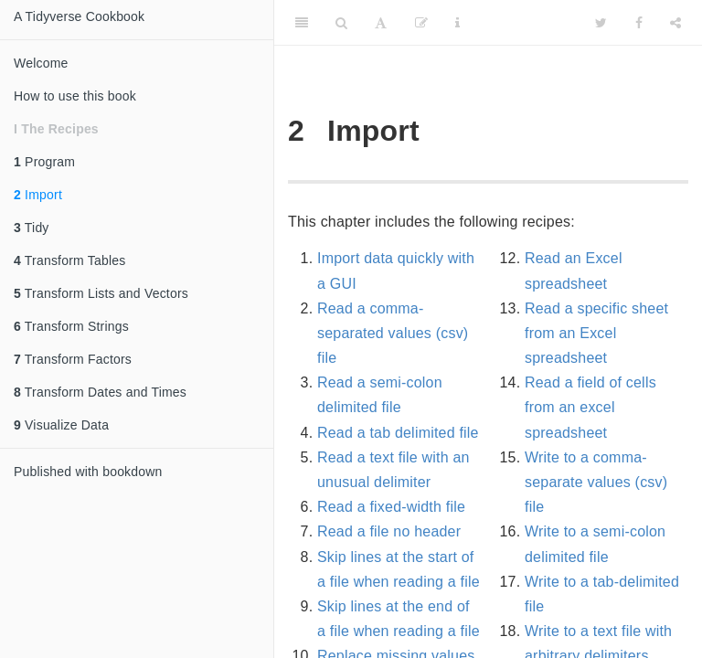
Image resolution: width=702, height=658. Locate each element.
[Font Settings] (380, 23)
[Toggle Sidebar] (302, 23)
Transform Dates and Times (100, 392)
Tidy (31, 227)
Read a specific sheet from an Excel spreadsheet (596, 333)
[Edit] (421, 23)
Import (38, 194)
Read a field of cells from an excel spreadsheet (590, 407)
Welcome (41, 63)
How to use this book (75, 96)
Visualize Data (61, 425)
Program (44, 161)
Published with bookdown (88, 471)
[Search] (341, 23)
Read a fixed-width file (391, 507)
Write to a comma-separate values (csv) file (596, 482)
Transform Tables (69, 260)
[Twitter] (601, 23)
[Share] (675, 23)
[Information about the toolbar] (457, 23)
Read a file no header (389, 531)
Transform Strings (71, 326)
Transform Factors (73, 359)
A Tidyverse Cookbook (79, 16)
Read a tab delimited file (398, 432)
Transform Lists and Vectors (101, 293)
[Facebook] (639, 23)
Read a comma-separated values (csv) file (392, 333)
